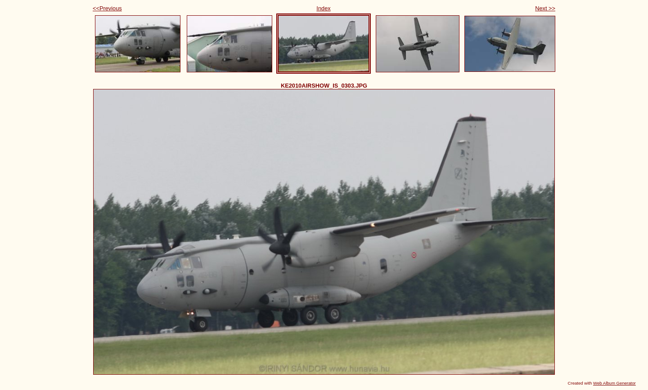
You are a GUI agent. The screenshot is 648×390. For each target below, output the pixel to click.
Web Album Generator (614, 383)
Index (323, 8)
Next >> (545, 8)
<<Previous (107, 8)
